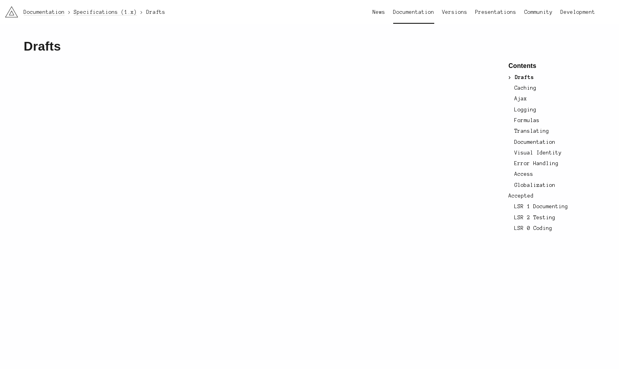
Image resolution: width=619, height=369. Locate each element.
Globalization (534, 185)
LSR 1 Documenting (541, 206)
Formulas (527, 120)
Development (578, 12)
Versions (454, 12)
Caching (525, 88)
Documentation (413, 12)
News (379, 12)
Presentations (495, 12)
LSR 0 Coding (533, 228)
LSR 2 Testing (534, 217)
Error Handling (536, 163)
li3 (8, 9)
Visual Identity (538, 153)
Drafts (524, 77)
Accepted (521, 196)
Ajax (520, 99)
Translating (531, 131)
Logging (525, 110)
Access (523, 174)
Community (538, 12)
